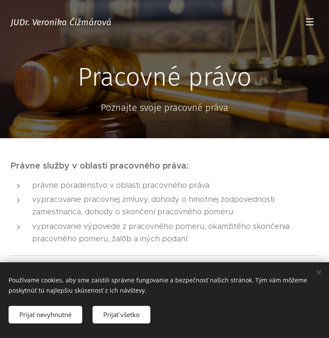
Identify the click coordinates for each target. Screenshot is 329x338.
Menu (310, 21)
